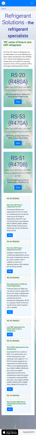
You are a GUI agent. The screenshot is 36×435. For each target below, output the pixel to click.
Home (4, 9)
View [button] (18, 102)
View (10, 235)
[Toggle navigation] (31, 3)
